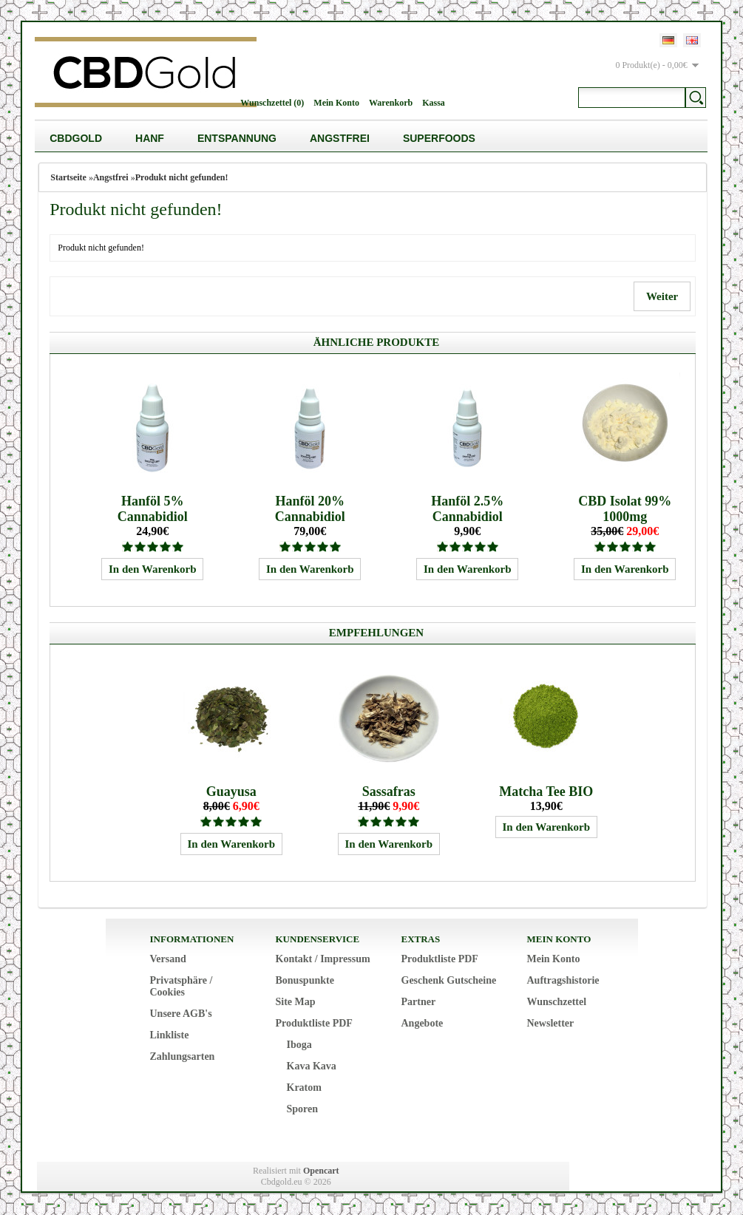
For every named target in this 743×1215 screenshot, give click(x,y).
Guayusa (231, 791)
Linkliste (169, 1035)
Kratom (304, 1087)
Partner (418, 1001)
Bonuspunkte (305, 980)
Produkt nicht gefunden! (181, 177)
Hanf (149, 138)
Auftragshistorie (563, 980)
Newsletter (550, 1023)
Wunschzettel (557, 1001)
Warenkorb (391, 103)
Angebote (422, 1023)
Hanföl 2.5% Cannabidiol (467, 509)
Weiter (661, 296)
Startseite (68, 177)
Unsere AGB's (181, 1013)
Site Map (296, 1001)
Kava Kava (311, 1066)
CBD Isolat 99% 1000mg (624, 509)
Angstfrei (340, 138)
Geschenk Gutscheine (449, 980)
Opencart (321, 1170)
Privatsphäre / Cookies (181, 986)
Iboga (299, 1044)
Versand (168, 958)
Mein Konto (336, 103)
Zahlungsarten (182, 1056)
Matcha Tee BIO (546, 791)
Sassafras (388, 791)
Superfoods (439, 138)
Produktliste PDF (314, 1023)
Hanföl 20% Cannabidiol (310, 509)
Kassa (433, 103)
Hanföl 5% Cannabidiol (153, 509)
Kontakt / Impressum (323, 958)
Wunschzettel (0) (272, 103)
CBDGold (76, 138)
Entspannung (236, 138)
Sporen (303, 1108)
